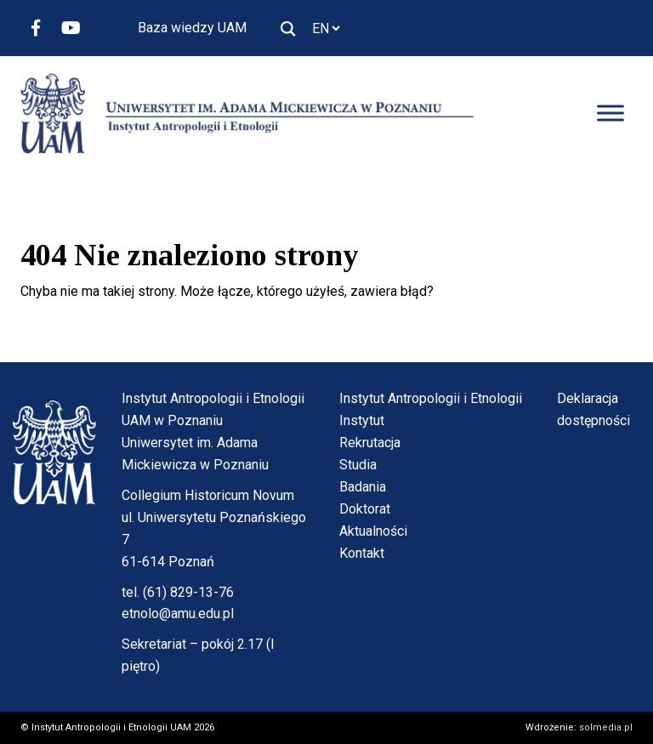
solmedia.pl (606, 727)
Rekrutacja (369, 442)
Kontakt (361, 553)
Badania (362, 487)
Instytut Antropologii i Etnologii (430, 398)
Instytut (361, 420)
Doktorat (364, 509)
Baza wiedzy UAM (192, 28)
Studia (358, 465)
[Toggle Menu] (610, 113)
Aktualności (373, 531)
